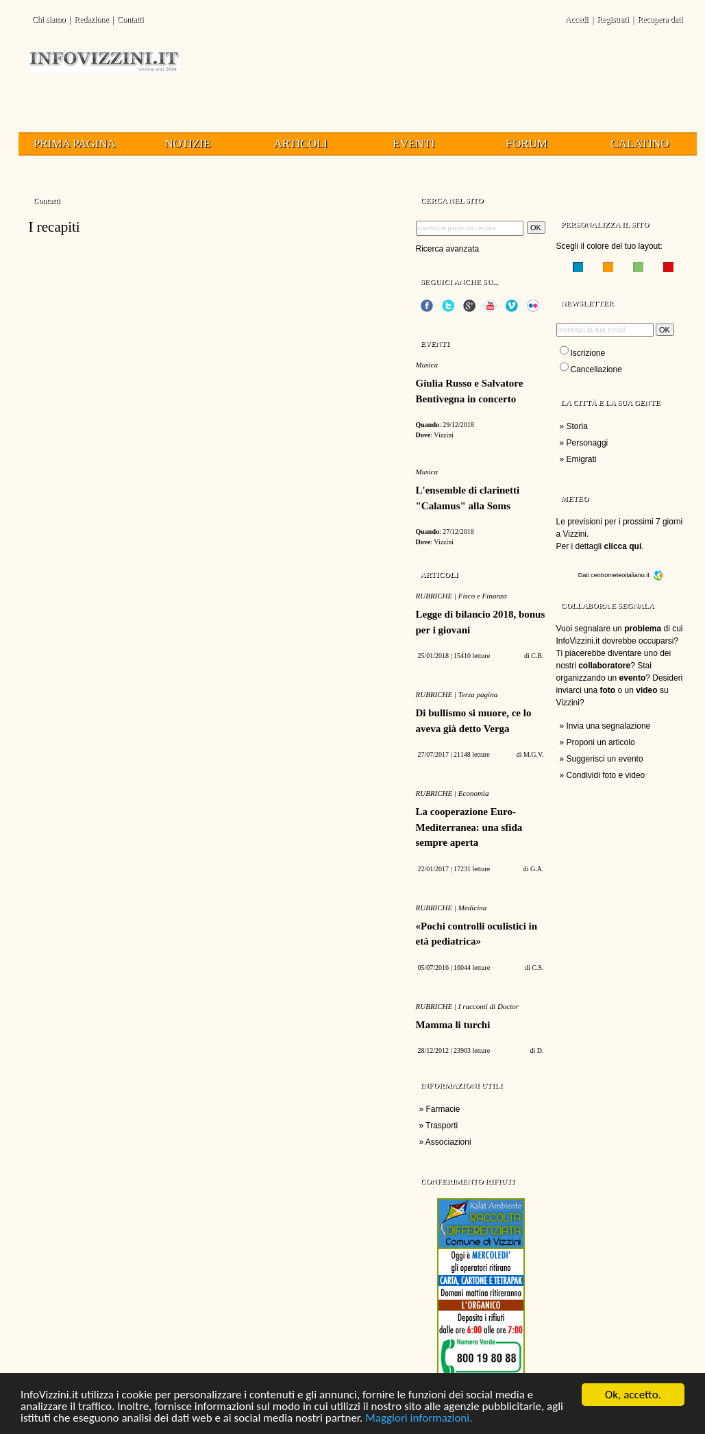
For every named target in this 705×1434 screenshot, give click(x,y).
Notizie (187, 143)
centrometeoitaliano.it (627, 575)
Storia (577, 426)
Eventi (413, 143)
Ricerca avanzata (448, 249)
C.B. (537, 655)
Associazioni (448, 1142)
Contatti (130, 19)
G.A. (536, 869)
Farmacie (443, 1109)
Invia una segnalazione (609, 726)
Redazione (91, 19)
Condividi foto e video (606, 775)
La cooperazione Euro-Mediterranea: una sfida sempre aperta (469, 827)
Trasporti (441, 1125)
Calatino (640, 143)
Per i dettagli (599, 546)
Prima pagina (75, 143)
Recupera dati (659, 19)
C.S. (537, 967)
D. (540, 1050)
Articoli (300, 143)
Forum (526, 143)
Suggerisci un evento (605, 759)
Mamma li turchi (453, 1024)
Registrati (613, 19)
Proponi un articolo (601, 742)
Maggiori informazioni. (418, 1418)
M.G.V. (533, 754)
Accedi (577, 19)
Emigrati (582, 459)
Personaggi (587, 443)
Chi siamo (49, 19)
